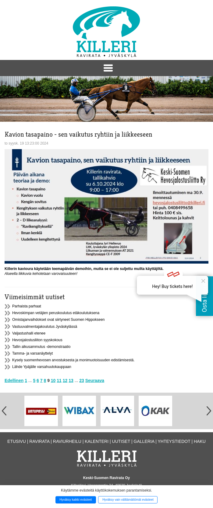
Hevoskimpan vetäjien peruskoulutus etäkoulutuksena (55, 313)
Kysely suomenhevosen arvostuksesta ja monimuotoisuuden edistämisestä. (73, 360)
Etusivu (16, 441)
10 (53, 380)
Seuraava (94, 380)
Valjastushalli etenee (28, 333)
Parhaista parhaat (26, 306)
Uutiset (121, 441)
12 (65, 380)
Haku (200, 441)
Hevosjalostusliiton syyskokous (37, 340)
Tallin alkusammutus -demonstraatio (41, 347)
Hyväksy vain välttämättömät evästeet (128, 499)
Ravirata (39, 441)
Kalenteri (96, 441)
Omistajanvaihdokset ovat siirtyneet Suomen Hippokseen (58, 319)
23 (81, 380)
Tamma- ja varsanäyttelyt (32, 353)
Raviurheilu (67, 441)
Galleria (144, 441)
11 (59, 380)
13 (71, 380)
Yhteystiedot (174, 441)
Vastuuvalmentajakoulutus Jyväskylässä (44, 326)
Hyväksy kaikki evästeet (75, 499)
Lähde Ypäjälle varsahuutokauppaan (41, 367)
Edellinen (14, 380)
